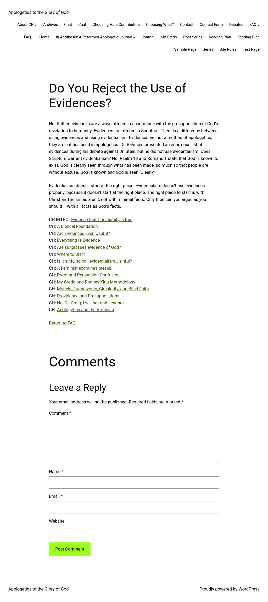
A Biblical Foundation (77, 226)
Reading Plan (220, 37)
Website (56, 521)
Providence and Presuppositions (88, 295)
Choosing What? (160, 24)
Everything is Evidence (78, 240)
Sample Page (185, 49)
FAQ (252, 24)
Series (208, 49)
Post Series (193, 37)
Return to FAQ (62, 323)
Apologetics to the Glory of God (38, 12)
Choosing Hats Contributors (116, 24)
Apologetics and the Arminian (85, 309)
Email (56, 496)
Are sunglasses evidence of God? (89, 247)
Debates (236, 24)
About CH (25, 24)
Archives (50, 24)
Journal (148, 37)
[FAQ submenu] (258, 25)
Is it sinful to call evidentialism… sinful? (94, 261)
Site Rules (228, 49)
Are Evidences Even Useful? (83, 233)
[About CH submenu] (36, 25)
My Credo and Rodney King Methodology (96, 282)
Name (56, 471)
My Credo (169, 37)
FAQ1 (28, 37)
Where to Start (71, 254)
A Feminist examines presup (84, 268)
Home (44, 37)
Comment (60, 413)
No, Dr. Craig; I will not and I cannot (90, 302)
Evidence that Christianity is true (102, 219)
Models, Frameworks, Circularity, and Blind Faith (103, 288)
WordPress (249, 589)
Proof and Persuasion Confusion (88, 275)
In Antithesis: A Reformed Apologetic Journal (94, 37)
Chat (68, 24)
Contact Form (211, 24)
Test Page (251, 49)
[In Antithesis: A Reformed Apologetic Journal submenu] (134, 37)
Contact (186, 24)
